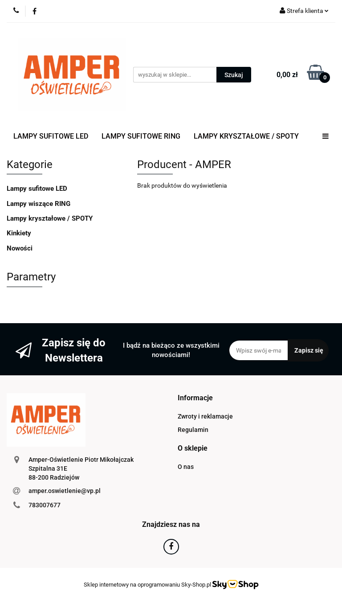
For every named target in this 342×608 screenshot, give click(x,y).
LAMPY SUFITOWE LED (50, 136)
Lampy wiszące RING (38, 204)
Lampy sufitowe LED (37, 189)
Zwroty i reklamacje (205, 416)
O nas (186, 466)
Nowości (20, 248)
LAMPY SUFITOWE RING (141, 136)
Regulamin (193, 429)
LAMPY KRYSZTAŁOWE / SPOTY (246, 136)
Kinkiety (19, 233)
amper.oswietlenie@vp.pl (64, 490)
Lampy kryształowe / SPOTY (50, 218)
